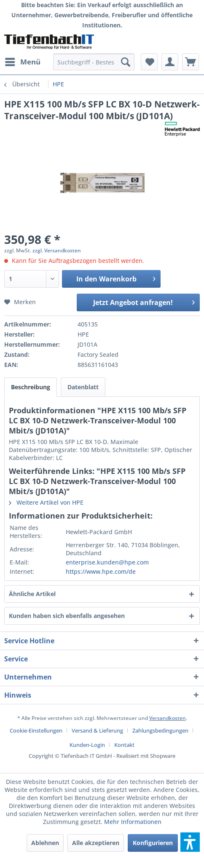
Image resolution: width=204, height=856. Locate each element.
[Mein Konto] (169, 62)
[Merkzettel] (149, 62)
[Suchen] (125, 62)
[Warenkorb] (190, 62)
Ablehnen (45, 843)
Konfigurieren (153, 843)
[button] (190, 842)
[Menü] (22, 62)
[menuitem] (22, 62)
